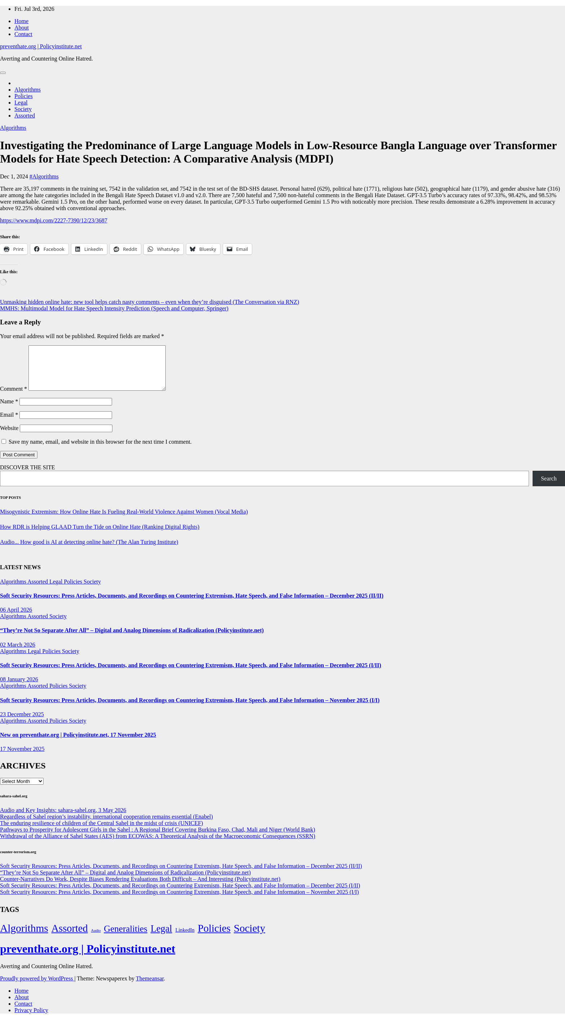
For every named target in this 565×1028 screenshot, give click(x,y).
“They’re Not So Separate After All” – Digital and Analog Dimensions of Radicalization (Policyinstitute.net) (132, 639)
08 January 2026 (19, 688)
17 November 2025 (22, 757)
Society (23, 109)
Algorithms (27, 90)
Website (9, 437)
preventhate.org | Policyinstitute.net (41, 46)
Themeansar (150, 987)
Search (549, 487)
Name (9, 410)
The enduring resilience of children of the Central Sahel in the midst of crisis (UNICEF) (101, 832)
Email (9, 423)
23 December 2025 (22, 723)
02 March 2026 (17, 653)
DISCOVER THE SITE (27, 476)
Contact (23, 34)
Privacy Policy (31, 1019)
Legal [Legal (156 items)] (161, 937)
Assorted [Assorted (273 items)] (70, 937)
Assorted (24, 115)
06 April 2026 (16, 618)
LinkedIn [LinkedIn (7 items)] (185, 938)
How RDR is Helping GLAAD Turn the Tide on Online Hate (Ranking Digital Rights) (99, 535)
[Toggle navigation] (3, 73)
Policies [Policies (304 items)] (214, 937)
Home (21, 21)
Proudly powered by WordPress (37, 987)
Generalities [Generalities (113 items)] (125, 937)
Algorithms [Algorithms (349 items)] (24, 937)
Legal (20, 102)
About (21, 28)
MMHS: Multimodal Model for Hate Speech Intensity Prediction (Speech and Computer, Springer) (114, 308)
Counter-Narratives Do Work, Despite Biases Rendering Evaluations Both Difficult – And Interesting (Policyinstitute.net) (140, 888)
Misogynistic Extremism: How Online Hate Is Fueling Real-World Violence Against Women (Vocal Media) (124, 520)
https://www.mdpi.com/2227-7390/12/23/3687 (53, 220)
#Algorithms (44, 176)
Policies (23, 96)
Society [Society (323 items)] (249, 937)
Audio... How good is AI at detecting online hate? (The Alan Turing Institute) (89, 551)
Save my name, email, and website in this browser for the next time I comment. (100, 450)
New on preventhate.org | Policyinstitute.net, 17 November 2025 (78, 743)
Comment (13, 397)
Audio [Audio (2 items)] (96, 939)
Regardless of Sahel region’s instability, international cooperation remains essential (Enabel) (106, 825)
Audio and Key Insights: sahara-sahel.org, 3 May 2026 (63, 819)
